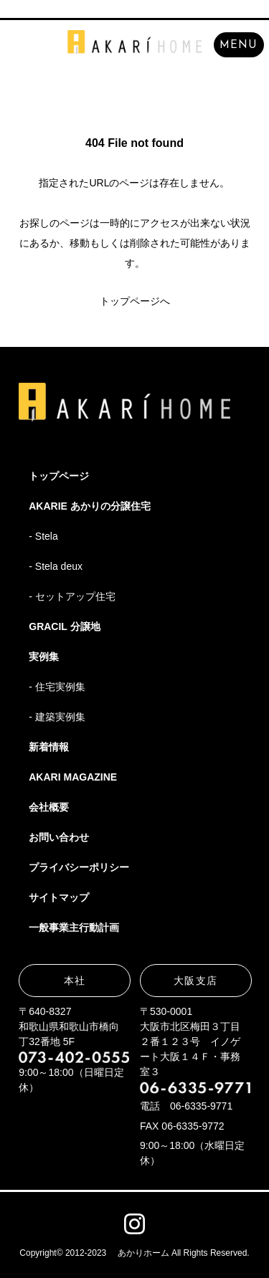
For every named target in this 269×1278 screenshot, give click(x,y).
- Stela (43, 536)
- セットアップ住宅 (72, 596)
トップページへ (135, 301)
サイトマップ (59, 897)
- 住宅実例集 (57, 686)
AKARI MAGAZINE (73, 777)
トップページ (59, 476)
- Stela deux (55, 566)
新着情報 (49, 747)
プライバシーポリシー (79, 867)
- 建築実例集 (57, 717)
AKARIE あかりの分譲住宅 (90, 506)
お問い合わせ (59, 837)
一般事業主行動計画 (74, 927)
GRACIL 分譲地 (64, 626)
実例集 (44, 656)
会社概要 (49, 807)
